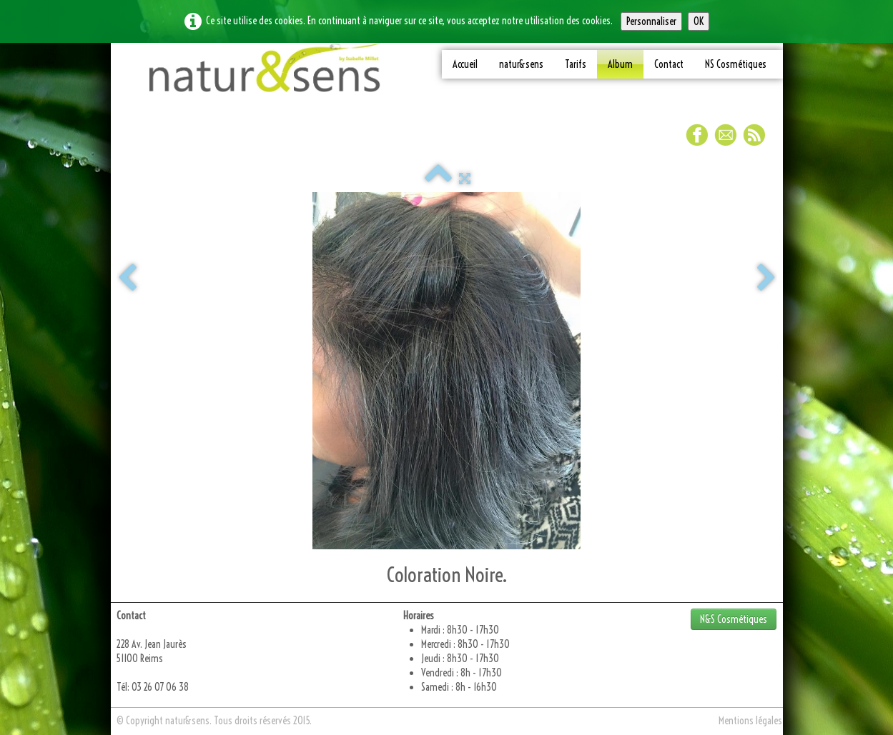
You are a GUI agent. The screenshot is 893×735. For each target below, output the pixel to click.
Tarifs (575, 64)
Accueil (465, 64)
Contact (669, 64)
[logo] (265, 73)
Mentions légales (750, 720)
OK (699, 21)
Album (620, 64)
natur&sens (521, 64)
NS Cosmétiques (735, 64)
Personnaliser (651, 21)
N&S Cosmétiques (733, 619)
